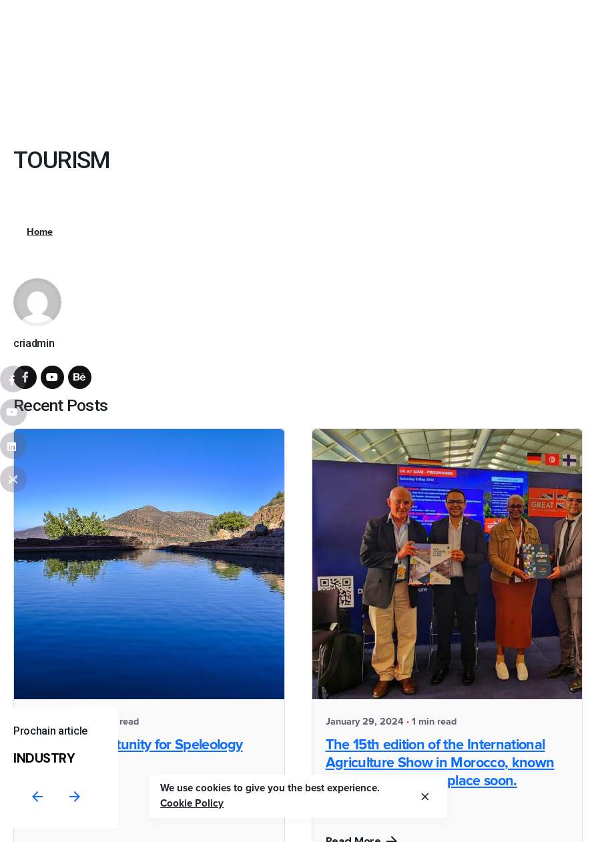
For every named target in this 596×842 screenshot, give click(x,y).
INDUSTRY (44, 758)
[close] (425, 797)
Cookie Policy (192, 804)
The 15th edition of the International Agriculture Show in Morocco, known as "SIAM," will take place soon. (440, 763)
